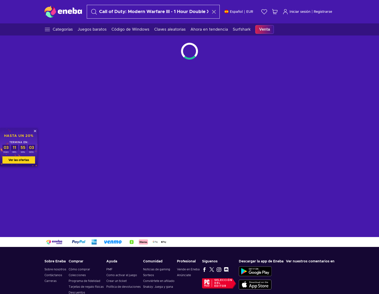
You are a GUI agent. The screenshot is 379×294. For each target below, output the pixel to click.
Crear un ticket (116, 281)
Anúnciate (184, 275)
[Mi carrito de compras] (275, 12)
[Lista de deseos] (264, 12)
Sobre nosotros (55, 269)
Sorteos (148, 275)
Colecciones (77, 275)
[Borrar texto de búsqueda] (214, 12)
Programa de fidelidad (84, 281)
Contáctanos (53, 275)
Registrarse (323, 12)
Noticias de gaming (156, 269)
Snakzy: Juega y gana (158, 286)
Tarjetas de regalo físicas (86, 286)
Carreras (50, 281)
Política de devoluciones (123, 286)
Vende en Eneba (188, 269)
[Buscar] (148, 11)
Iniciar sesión (296, 12)
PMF (109, 269)
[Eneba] (63, 11)
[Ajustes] (238, 11)
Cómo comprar (79, 269)
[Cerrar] (35, 131)
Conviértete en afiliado (159, 281)
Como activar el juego (121, 275)
